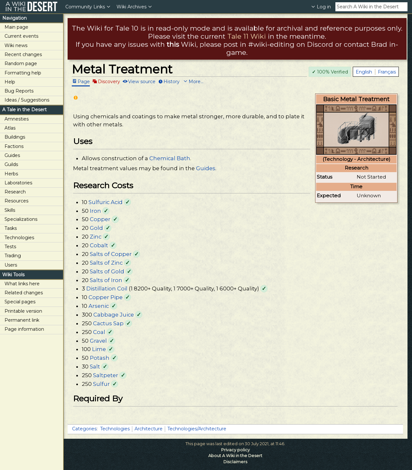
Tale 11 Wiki (246, 36)
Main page (16, 27)
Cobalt (99, 245)
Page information (24, 329)
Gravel (98, 341)
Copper (100, 219)
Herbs (11, 174)
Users (11, 265)
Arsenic (99, 306)
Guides (12, 155)
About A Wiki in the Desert (235, 455)
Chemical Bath (169, 158)
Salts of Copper (111, 254)
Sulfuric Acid (106, 202)
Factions (14, 146)
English (364, 72)
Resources (16, 201)
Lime (99, 349)
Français (387, 72)
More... (196, 81)
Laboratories (18, 183)
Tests (10, 247)
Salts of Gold (107, 271)
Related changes (24, 293)
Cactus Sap (108, 323)
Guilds (11, 164)
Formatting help (23, 73)
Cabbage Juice (113, 314)
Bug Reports (19, 91)
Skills (10, 210)
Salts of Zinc (106, 262)
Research (15, 192)
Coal (99, 332)
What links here (22, 284)
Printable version (23, 311)
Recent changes (23, 54)
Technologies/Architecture (196, 429)
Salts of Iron (106, 280)
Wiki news (16, 45)
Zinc (95, 236)
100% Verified (330, 72)
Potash (99, 358)
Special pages (20, 302)
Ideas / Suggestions (27, 100)
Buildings (15, 137)
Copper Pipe (106, 297)
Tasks (11, 228)
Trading (13, 256)
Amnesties (17, 119)
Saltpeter (105, 375)
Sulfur (101, 384)
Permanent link (22, 320)
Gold (96, 228)
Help (10, 82)
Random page (21, 63)
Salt (95, 366)
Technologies (19, 237)
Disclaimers (235, 461)
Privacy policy (235, 449)
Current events (21, 36)
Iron (95, 211)
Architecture (149, 429)
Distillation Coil (106, 288)
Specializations (21, 219)
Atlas (10, 128)
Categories (84, 429)
